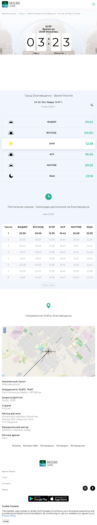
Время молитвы (9, 13)
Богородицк (47, 446)
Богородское (78, 446)
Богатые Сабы (30, 446)
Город (22, 13)
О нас (4, 477)
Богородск (62, 446)
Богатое (16, 446)
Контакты (6, 483)
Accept (5, 521)
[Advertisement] (48, 72)
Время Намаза (8, 471)
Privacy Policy (9, 516)
